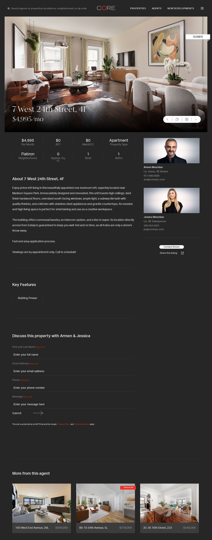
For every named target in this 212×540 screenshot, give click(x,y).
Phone (20, 380)
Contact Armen (172, 247)
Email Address (25, 363)
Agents (157, 8)
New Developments (180, 8)
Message (22, 396)
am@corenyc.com (154, 179)
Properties (138, 8)
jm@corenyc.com (154, 229)
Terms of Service (82, 424)
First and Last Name (28, 347)
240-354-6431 (151, 225)
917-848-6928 (151, 176)
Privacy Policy (64, 424)
